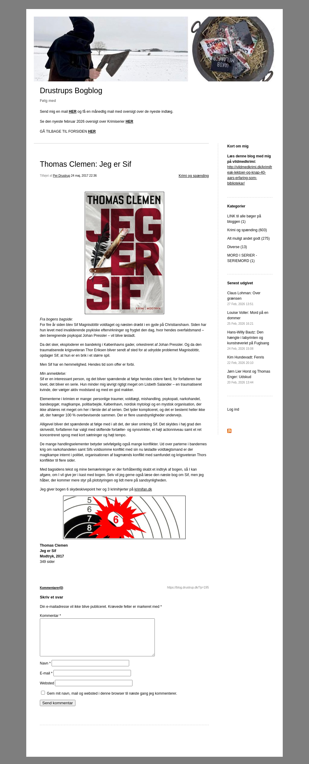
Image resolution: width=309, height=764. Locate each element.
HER (72, 111)
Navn (45, 670)
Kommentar (50, 616)
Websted (47, 690)
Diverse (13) (237, 247)
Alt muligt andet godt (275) (248, 238)
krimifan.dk (143, 489)
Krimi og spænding (194, 176)
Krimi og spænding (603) (247, 230)
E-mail (46, 680)
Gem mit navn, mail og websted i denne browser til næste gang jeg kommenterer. (112, 701)
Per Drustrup (61, 175)
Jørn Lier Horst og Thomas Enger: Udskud (248, 376)
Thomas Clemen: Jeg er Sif (85, 164)
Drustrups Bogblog (71, 90)
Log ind (233, 409)
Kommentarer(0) (51, 587)
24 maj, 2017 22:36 (84, 175)
